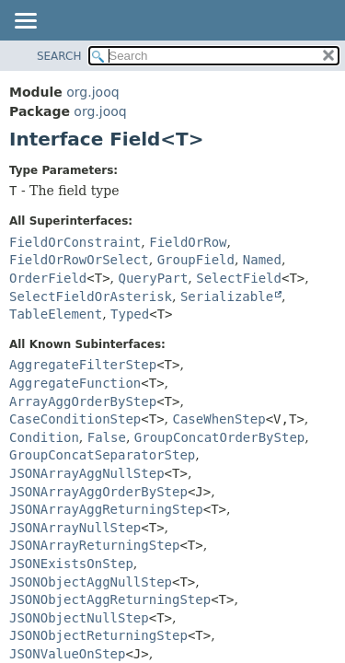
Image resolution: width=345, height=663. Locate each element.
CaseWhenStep (219, 419)
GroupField (196, 259)
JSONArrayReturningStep (94, 545)
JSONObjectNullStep (79, 618)
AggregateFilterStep (82, 364)
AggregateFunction (75, 383)
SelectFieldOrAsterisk (90, 296)
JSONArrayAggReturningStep (106, 509)
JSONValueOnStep (67, 653)
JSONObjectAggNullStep (90, 582)
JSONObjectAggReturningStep (110, 599)
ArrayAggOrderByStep (82, 401)
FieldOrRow (187, 242)
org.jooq (92, 92)
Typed (129, 314)
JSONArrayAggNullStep (87, 473)
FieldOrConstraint (75, 242)
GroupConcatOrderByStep (219, 437)
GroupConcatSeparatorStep (102, 455)
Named (262, 259)
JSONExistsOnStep (71, 563)
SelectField (239, 278)
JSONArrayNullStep (75, 527)
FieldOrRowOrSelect (79, 259)
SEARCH (59, 56)
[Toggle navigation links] (24, 22)
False (106, 437)
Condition (44, 437)
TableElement (55, 314)
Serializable (226, 296)
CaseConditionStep (75, 419)
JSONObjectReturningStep (98, 635)
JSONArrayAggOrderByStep (98, 491)
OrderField (47, 278)
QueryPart (154, 278)
